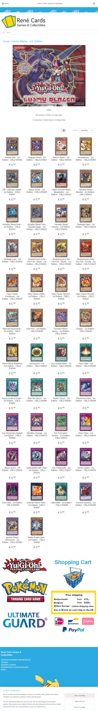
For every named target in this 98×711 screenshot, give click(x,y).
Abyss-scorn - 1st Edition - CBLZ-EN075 (12, 469)
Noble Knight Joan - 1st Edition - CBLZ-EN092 (37, 539)
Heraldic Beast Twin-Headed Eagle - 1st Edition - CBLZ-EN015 (37, 226)
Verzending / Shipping (8, 664)
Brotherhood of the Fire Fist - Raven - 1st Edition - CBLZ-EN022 (61, 261)
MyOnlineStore (81, 706)
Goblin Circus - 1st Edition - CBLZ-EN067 (61, 399)
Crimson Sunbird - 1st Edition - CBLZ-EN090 (86, 504)
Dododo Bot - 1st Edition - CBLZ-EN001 (12, 158)
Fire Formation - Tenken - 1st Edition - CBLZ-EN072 (61, 435)
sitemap (48, 706)
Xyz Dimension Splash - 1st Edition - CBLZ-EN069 (12, 435)
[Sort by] (87, 130)
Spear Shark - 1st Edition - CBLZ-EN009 (37, 191)
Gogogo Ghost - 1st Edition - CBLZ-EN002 (37, 158)
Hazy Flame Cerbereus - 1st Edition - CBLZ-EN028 (12, 296)
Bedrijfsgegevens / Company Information (15, 667)
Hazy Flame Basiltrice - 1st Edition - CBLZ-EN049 (12, 366)
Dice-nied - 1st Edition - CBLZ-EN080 (12, 504)
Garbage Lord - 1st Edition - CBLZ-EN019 (12, 260)
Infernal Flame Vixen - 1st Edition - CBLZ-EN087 (37, 505)
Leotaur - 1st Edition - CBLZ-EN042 (86, 330)
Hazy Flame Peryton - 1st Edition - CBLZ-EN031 (86, 296)
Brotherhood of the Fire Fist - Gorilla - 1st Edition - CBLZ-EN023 (86, 261)
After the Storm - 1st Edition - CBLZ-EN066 (37, 399)
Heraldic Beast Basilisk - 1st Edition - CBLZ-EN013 (86, 192)
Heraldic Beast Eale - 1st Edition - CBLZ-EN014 (12, 226)
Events (3, 669)
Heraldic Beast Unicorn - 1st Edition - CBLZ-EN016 (61, 226)
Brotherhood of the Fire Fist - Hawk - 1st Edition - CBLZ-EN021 (37, 261)
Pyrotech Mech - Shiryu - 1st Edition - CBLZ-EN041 (61, 331)
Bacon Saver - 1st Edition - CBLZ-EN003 (61, 158)
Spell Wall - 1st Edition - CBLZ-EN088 (61, 504)
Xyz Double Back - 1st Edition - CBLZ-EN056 (61, 364)
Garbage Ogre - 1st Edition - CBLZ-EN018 (86, 225)
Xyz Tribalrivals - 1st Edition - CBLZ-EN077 (61, 469)
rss (52, 706)
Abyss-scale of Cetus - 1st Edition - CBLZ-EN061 (12, 400)
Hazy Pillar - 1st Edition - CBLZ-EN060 (86, 364)
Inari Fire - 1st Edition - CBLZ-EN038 (36, 330)
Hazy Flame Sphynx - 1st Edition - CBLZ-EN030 (61, 296)
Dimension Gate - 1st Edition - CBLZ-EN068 (86, 399)
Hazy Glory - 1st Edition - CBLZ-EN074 (86, 434)
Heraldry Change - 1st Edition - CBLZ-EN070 (37, 434)
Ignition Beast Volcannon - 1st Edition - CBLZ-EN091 (12, 539)
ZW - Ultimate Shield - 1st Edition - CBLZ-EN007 (12, 192)
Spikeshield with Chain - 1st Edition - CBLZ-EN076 (37, 470)
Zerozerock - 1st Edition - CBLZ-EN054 (37, 364)
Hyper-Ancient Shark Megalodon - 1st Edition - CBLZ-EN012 (61, 192)
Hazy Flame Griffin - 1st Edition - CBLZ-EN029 (37, 296)
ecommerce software (61, 706)
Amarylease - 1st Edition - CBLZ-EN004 (86, 158)
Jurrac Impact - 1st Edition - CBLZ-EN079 (86, 469)
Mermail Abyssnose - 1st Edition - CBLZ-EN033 (12, 331)
